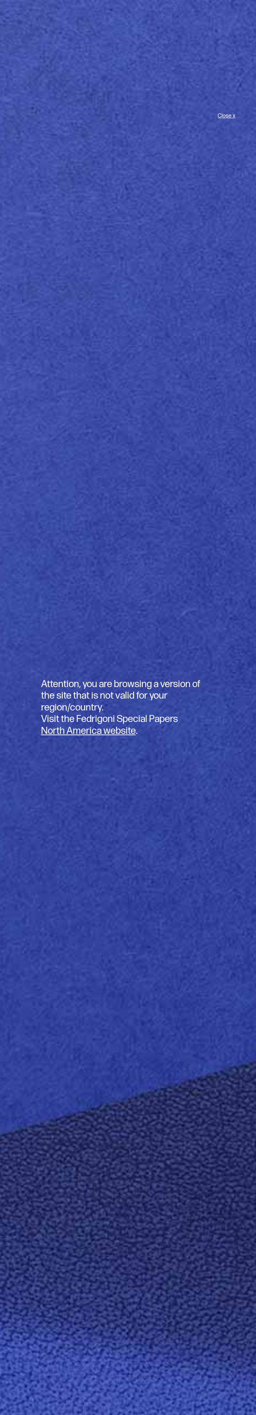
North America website (88, 731)
